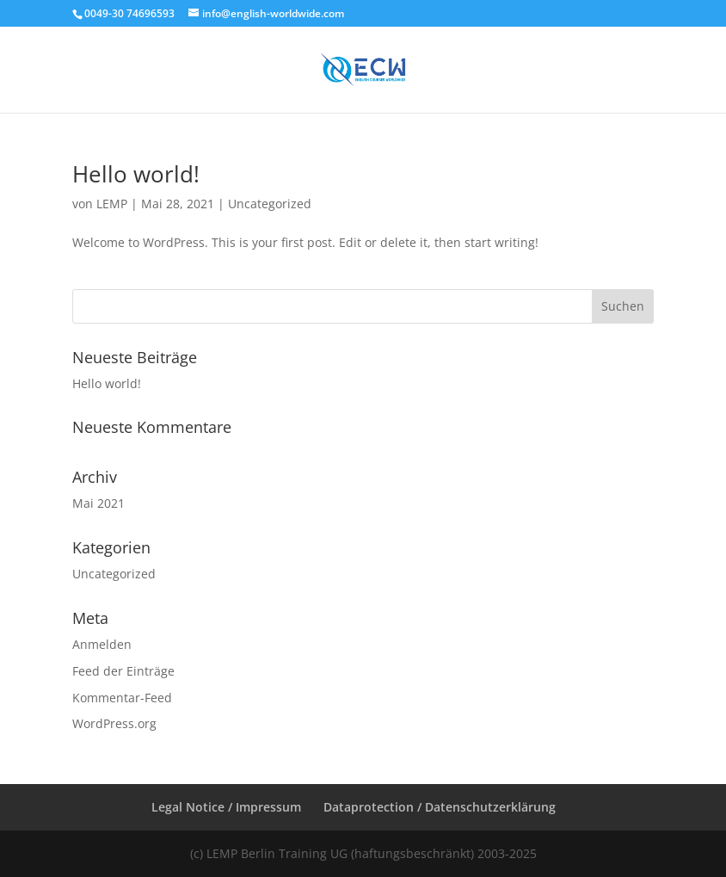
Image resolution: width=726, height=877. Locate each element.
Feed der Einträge (123, 671)
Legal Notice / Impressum (226, 807)
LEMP (111, 203)
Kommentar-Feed (122, 697)
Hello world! (136, 173)
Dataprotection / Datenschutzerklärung (439, 807)
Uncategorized (269, 203)
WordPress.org (114, 723)
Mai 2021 (98, 503)
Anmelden (102, 644)
